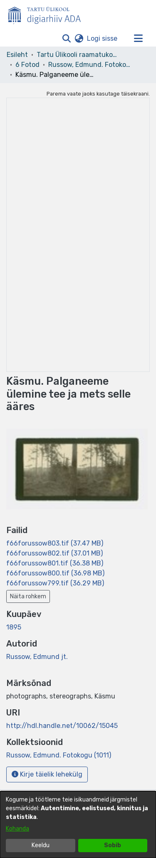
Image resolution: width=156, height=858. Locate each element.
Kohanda (17, 828)
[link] (54, 543)
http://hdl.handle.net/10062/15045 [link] (62, 726)
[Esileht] (47, 13)
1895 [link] (13, 627)
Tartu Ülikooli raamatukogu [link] (78, 55)
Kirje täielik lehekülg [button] (47, 774)
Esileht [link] (17, 55)
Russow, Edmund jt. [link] (37, 657)
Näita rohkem (28, 596)
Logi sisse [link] (102, 38)
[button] (66, 39)
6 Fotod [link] (27, 65)
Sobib (112, 845)
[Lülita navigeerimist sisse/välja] (138, 39)
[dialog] (78, 824)
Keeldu (41, 845)
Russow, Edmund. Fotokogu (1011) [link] (89, 65)
